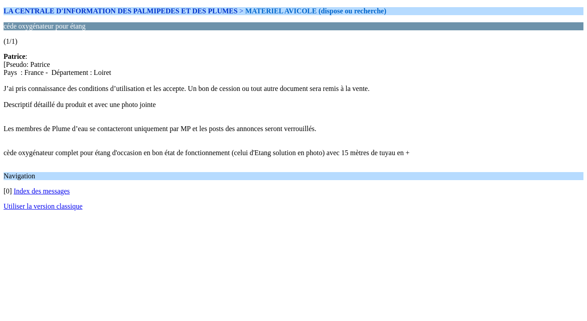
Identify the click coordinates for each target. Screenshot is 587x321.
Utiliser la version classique (43, 206)
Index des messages (42, 191)
